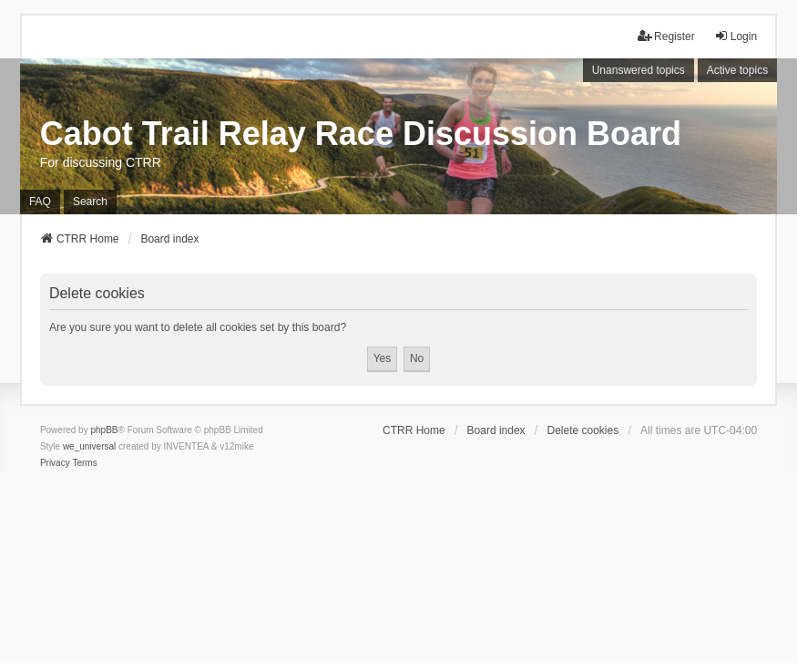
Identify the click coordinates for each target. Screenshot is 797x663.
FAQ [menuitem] (40, 201)
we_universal (89, 446)
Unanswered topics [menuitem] (638, 70)
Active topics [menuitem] (737, 70)
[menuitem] (55, 463)
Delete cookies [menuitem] (582, 430)
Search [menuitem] (90, 201)
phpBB (104, 430)
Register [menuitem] (666, 36)
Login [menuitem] (735, 36)
